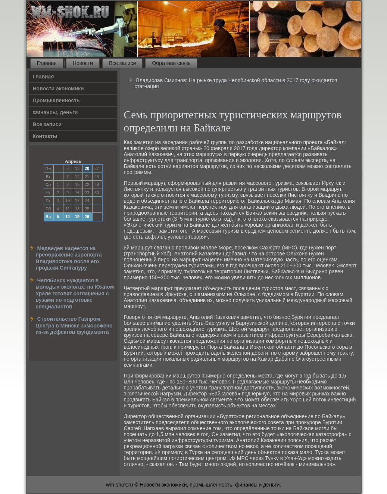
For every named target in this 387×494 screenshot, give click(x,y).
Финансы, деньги (55, 112)
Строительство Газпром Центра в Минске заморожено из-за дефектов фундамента (74, 325)
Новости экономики (58, 88)
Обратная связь (171, 63)
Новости (83, 63)
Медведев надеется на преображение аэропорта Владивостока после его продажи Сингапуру (69, 258)
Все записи (122, 63)
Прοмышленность (56, 100)
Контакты (45, 136)
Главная (47, 63)
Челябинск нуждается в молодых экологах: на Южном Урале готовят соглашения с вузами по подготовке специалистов (75, 293)
